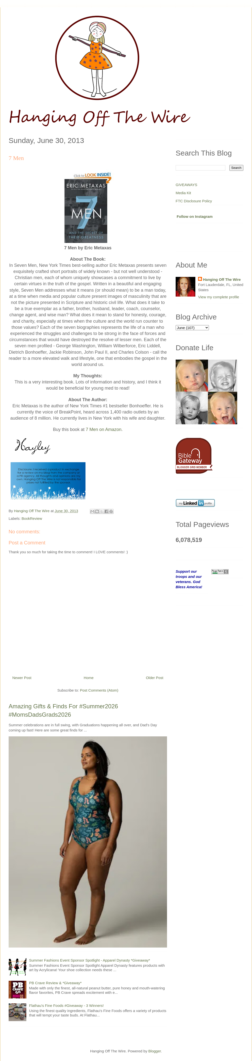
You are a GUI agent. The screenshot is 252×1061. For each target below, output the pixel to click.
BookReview (32, 518)
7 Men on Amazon (103, 429)
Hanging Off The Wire (222, 279)
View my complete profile (218, 297)
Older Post (154, 678)
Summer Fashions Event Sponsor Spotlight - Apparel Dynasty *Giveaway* (89, 960)
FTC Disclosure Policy (194, 201)
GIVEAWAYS (186, 185)
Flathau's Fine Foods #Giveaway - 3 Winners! (66, 1005)
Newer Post (22, 678)
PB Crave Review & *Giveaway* (55, 983)
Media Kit (183, 193)
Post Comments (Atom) (99, 690)
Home (89, 678)
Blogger (154, 1051)
